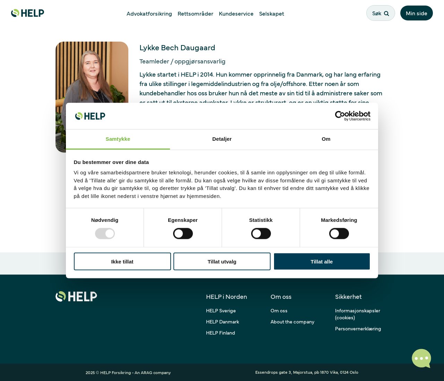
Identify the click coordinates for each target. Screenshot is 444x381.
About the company (292, 321)
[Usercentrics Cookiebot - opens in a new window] (340, 116)
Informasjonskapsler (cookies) (357, 314)
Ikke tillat (122, 261)
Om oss (279, 310)
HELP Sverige (221, 310)
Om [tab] (326, 139)
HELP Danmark (222, 321)
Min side (416, 13)
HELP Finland (220, 332)
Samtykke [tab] (118, 139)
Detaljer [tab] (222, 139)
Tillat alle (322, 261)
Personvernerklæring (358, 328)
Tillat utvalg (221, 261)
